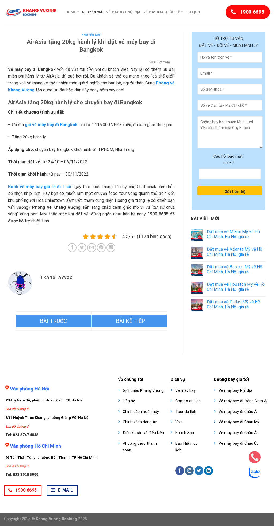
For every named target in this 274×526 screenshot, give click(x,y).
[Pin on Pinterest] (101, 247)
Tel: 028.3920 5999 (21, 475)
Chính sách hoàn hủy (141, 411)
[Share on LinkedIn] (110, 247)
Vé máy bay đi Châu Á (238, 411)
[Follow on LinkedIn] (208, 470)
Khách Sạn (184, 433)
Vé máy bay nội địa (123, 12)
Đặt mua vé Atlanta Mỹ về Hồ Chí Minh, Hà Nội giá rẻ (234, 252)
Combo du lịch (188, 401)
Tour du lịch (185, 411)
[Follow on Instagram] (189, 470)
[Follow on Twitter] (199, 470)
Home (72, 11)
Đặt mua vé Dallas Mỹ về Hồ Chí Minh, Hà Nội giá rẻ (233, 304)
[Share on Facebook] (72, 247)
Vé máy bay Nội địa (235, 390)
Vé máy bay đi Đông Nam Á (243, 401)
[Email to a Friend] (91, 247)
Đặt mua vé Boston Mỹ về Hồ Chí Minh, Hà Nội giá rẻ (234, 269)
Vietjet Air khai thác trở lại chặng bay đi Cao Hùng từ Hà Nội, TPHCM (129, 321)
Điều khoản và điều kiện (143, 433)
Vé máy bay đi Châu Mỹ (239, 422)
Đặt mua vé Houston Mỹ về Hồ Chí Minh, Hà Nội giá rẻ (236, 287)
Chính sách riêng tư (140, 422)
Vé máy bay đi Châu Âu (239, 433)
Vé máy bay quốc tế (163, 11)
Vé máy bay (185, 390)
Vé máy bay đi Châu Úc (239, 443)
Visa (178, 422)
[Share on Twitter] (82, 247)
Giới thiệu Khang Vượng (143, 390)
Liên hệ (129, 401)
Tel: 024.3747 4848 (21, 435)
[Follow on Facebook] (179, 470)
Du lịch (193, 12)
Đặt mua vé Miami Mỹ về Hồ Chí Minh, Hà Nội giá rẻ (233, 234)
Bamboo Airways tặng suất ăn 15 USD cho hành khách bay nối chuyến (53, 321)
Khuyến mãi (93, 12)
